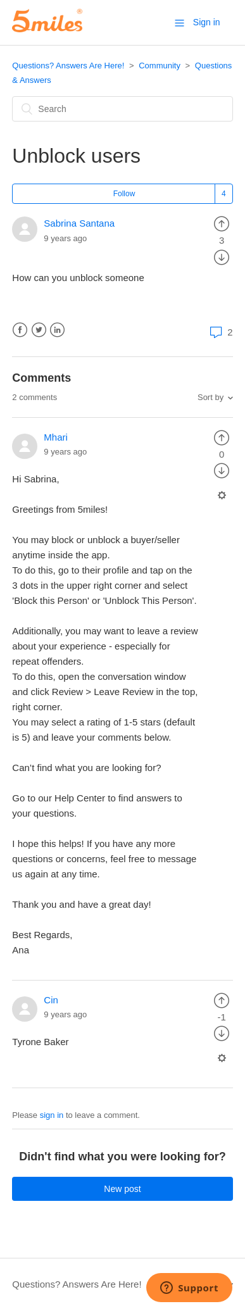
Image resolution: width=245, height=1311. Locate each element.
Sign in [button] (206, 22)
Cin (51, 999)
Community (159, 65)
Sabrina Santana (79, 223)
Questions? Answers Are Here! (68, 65)
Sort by (210, 397)
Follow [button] (124, 193)
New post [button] (122, 1189)
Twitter (39, 330)
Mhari (56, 437)
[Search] (122, 109)
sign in (52, 1115)
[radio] (221, 223)
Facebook (20, 330)
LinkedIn (57, 330)
